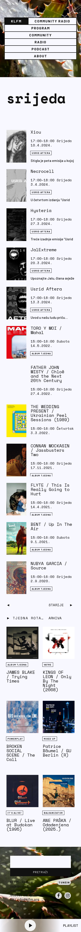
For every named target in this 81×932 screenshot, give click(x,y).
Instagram (67, 898)
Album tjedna (41, 353)
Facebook (58, 898)
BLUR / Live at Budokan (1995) (20, 824)
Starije (56, 605)
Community (40, 35)
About (40, 56)
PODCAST (41, 49)
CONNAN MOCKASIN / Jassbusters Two (50, 450)
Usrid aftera (41, 153)
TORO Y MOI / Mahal (46, 330)
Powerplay (15, 738)
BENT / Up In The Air (51, 526)
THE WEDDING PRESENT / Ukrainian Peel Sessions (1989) (50, 413)
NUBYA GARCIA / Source (49, 565)
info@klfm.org (28, 899)
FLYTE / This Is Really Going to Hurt (50, 489)
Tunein (64, 882)
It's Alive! (15, 812)
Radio (40, 42)
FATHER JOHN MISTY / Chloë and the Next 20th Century (47, 374)
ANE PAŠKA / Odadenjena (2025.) (57, 824)
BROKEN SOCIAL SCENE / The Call (20, 752)
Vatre (48, 664)
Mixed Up (50, 738)
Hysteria (41, 210)
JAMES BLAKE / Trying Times (20, 676)
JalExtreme (44, 249)
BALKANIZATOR (53, 812)
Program (40, 28)
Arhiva (55, 618)
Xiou (36, 132)
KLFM (16, 21)
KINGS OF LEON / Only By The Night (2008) (57, 681)
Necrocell (42, 171)
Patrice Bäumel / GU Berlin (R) (57, 750)
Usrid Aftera (46, 289)
